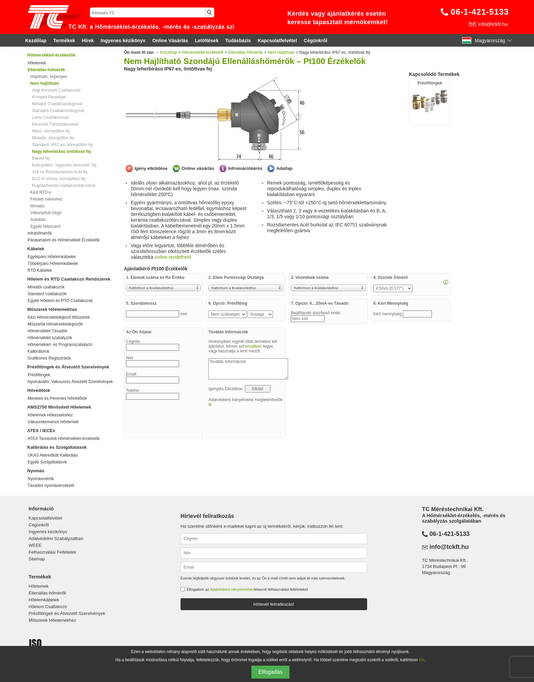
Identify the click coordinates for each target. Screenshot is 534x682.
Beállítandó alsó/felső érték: (316, 313)
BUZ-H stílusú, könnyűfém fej (58, 178)
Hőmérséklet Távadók (47, 331)
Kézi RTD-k (40, 192)
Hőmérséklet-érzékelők (51, 55)
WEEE (35, 545)
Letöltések (206, 40)
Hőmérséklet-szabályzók (50, 337)
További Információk (248, 368)
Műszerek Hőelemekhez (52, 309)
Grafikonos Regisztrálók (49, 358)
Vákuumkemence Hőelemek (53, 421)
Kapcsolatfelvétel (277, 40)
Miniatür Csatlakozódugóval (57, 103)
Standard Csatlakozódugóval (58, 110)
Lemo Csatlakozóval (50, 117)
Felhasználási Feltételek (52, 552)
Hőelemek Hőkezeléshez (50, 415)
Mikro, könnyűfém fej (51, 131)
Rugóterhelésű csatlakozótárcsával (63, 185)
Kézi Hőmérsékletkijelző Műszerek (59, 317)
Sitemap (37, 558)
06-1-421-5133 (480, 11)
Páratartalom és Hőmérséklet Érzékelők (63, 240)
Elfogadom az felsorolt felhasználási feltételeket (247, 589)
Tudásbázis (238, 40)
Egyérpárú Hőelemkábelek (52, 256)
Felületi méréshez (46, 199)
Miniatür (37, 206)
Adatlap (284, 168)
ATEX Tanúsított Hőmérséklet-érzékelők (64, 438)
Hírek (88, 40)
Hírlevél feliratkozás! (273, 604)
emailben (253, 346)
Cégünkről (315, 40)
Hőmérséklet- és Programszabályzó (60, 344)
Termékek (64, 40)
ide (421, 659)
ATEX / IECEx (41, 430)
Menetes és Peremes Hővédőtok (57, 398)
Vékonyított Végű (45, 212)
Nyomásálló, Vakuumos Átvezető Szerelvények (70, 381)
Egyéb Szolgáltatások (47, 462)
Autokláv (38, 219)
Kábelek (35, 248)
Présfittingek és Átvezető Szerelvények (68, 366)
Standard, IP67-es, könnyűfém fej (62, 144)
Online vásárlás (198, 168)
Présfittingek (39, 374)
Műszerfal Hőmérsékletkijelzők (55, 324)
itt (209, 404)
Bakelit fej (41, 158)
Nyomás (36, 470)
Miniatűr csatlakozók (46, 287)
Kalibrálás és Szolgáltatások (57, 447)
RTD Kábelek (40, 270)
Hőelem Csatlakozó (48, 606)
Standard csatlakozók (47, 293)
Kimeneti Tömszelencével (55, 124)
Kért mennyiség (388, 314)
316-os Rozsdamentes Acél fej (59, 172)
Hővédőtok (38, 390)
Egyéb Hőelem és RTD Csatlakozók (60, 300)
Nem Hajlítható (281, 52)
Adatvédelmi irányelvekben (232, 589)
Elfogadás (270, 672)
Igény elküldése (151, 168)
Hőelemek (37, 63)
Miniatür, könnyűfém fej (53, 138)
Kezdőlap (35, 40)
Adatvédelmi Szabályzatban (56, 538)
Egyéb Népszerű (45, 226)
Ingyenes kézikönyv (123, 40)
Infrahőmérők (40, 233)
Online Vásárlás (170, 40)
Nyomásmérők (41, 478)
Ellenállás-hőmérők (245, 52)
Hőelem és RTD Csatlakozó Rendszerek (68, 279)
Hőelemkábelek (44, 599)
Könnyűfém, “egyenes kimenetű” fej (64, 165)
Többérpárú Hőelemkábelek (53, 263)
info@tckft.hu (493, 24)
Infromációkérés (245, 168)
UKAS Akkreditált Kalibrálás (53, 455)
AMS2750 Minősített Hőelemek (59, 407)
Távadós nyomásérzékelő (51, 485)
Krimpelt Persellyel (49, 97)
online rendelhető (173, 257)
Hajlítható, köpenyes (48, 76)
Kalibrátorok (38, 351)
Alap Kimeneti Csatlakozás (56, 90)
